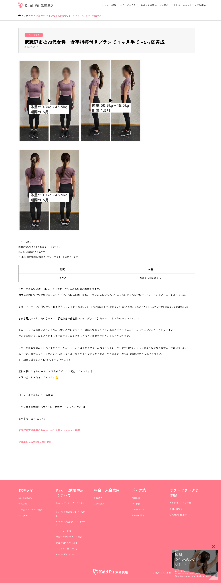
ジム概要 (136, 503)
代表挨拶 (136, 497)
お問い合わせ (175, 508)
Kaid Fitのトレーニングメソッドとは (70, 504)
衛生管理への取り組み (67, 542)
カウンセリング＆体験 (194, 5)
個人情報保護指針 (178, 514)
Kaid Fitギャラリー (65, 554)
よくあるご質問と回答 (67, 548)
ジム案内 (164, 5)
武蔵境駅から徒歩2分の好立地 (35, 442)
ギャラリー (132, 5)
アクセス (175, 5)
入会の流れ (99, 503)
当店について (117, 5)
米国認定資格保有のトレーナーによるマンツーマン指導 (49, 430)
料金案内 (98, 497)
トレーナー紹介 (63, 530)
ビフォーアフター (34, 35)
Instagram (23, 515)
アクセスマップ (139, 509)
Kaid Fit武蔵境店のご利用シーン (70, 523)
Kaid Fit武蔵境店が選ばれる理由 (70, 514)
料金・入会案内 (149, 5)
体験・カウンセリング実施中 (70, 536)
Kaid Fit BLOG (25, 497)
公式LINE (22, 503)
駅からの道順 (138, 515)
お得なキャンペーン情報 (30, 509)
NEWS (105, 5)
